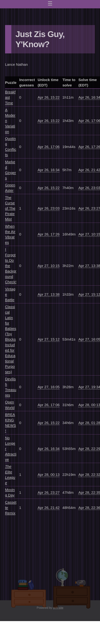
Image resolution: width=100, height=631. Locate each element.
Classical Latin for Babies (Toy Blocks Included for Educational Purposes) (10, 339)
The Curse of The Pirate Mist (10, 208)
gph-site (58, 607)
